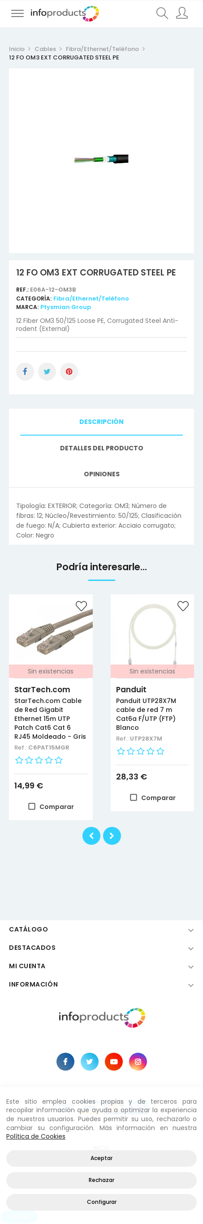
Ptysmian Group (65, 307)
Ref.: (23, 289)
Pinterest (69, 372)
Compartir (25, 372)
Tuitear (47, 372)
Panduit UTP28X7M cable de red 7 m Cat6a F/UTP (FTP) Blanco (146, 714)
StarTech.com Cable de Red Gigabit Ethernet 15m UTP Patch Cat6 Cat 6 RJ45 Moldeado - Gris (50, 718)
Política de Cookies (35, 1136)
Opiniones (102, 474)
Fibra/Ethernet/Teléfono (91, 298)
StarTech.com (42, 689)
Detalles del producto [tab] (101, 448)
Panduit (131, 689)
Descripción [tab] (101, 421)
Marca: (27, 307)
